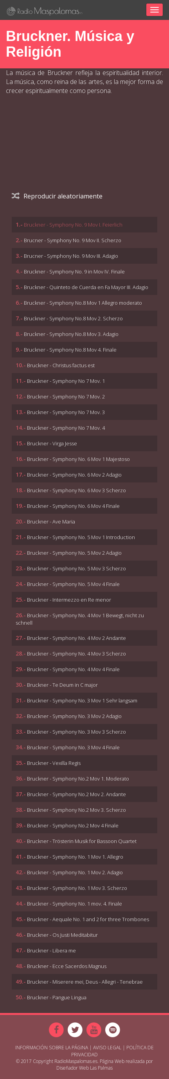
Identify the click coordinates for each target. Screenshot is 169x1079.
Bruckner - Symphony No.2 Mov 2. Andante (76, 794)
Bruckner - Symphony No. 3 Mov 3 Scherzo (76, 731)
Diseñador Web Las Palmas (84, 1068)
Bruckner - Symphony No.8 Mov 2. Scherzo (73, 318)
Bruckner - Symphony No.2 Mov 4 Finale (73, 825)
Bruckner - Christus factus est (61, 365)
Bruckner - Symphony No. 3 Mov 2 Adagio (74, 716)
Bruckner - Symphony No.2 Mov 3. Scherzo (76, 809)
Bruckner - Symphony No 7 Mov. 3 (66, 412)
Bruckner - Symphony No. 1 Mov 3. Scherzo (77, 887)
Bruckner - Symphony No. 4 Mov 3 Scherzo (76, 653)
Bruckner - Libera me (51, 950)
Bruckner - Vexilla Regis (54, 762)
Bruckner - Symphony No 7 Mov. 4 (66, 427)
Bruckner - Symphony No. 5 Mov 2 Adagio (74, 552)
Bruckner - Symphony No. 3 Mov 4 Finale (73, 747)
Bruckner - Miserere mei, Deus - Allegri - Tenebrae (85, 981)
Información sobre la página (51, 1047)
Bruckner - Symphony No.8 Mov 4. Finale (70, 349)
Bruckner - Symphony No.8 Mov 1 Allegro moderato (83, 302)
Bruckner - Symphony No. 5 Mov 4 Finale (73, 584)
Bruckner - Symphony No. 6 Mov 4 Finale (73, 505)
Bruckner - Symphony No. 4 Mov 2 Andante (76, 637)
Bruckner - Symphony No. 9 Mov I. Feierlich (73, 224)
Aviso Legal (107, 1047)
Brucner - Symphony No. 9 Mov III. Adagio (71, 255)
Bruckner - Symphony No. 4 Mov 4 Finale (73, 669)
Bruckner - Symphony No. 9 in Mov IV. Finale (74, 271)
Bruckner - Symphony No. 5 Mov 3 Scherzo (76, 568)
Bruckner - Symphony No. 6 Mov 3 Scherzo (76, 490)
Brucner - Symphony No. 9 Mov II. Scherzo (72, 240)
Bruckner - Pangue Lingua (56, 997)
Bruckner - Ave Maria (51, 521)
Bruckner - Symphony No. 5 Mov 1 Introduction (81, 537)
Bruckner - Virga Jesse (52, 443)
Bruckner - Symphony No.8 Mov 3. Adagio (71, 334)
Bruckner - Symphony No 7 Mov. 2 (66, 396)
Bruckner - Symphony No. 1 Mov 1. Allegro (75, 856)
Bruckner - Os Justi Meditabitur (62, 934)
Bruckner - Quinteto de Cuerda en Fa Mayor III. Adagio (86, 287)
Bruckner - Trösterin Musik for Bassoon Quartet (82, 841)
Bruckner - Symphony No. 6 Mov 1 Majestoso (78, 459)
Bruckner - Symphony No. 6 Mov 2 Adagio (74, 474)
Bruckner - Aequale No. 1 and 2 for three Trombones (88, 919)
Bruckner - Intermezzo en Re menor (69, 599)
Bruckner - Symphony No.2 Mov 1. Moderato (78, 778)
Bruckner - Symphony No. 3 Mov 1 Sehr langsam (82, 700)
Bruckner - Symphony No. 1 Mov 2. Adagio (75, 872)
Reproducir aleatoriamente (57, 196)
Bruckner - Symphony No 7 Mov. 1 (66, 380)
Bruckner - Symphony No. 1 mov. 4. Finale (74, 903)
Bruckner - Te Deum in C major (62, 684)
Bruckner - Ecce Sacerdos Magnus (66, 966)
